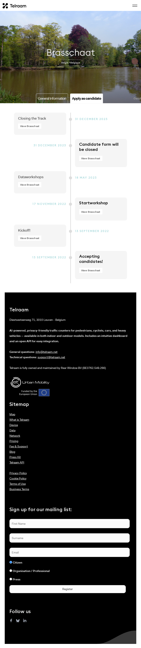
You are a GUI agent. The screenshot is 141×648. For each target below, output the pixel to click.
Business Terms (19, 489)
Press (16, 579)
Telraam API (16, 462)
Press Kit (15, 457)
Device (13, 425)
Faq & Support (18, 446)
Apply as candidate (86, 98)
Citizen (17, 562)
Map (12, 414)
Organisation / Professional (31, 571)
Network (14, 436)
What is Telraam (19, 420)
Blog (12, 452)
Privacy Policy (18, 473)
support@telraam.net (51, 357)
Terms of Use (17, 484)
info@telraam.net (47, 352)
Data (12, 430)
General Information (52, 98)
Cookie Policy (18, 478)
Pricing (13, 441)
